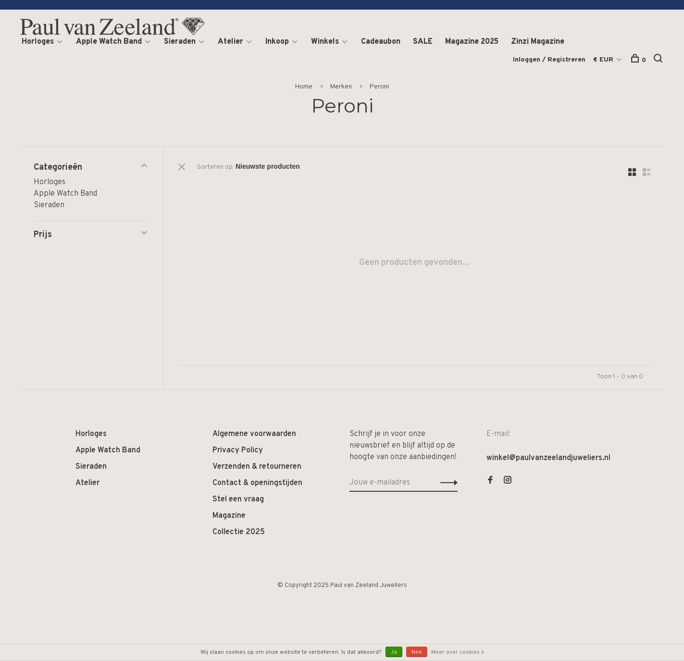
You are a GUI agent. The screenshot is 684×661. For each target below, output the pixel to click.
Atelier (230, 42)
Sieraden (180, 42)
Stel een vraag (238, 499)
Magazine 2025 (471, 42)
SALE (423, 42)
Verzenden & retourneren (256, 467)
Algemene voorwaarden (254, 434)
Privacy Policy (237, 450)
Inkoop (277, 42)
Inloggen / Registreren (549, 60)
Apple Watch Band (109, 42)
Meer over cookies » (457, 652)
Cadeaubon (380, 42)
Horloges (38, 42)
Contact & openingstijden (257, 483)
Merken (341, 87)
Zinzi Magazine (537, 42)
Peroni (379, 87)
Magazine (229, 516)
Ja (394, 652)
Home (303, 87)
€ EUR (604, 60)
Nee (416, 652)
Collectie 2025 (238, 532)
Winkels (325, 42)
